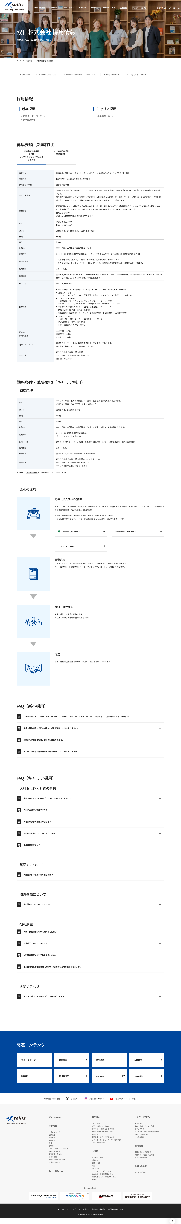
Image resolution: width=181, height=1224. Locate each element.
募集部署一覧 (32, 472)
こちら (70, 324)
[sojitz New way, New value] (14, 6)
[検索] (179, 8)
